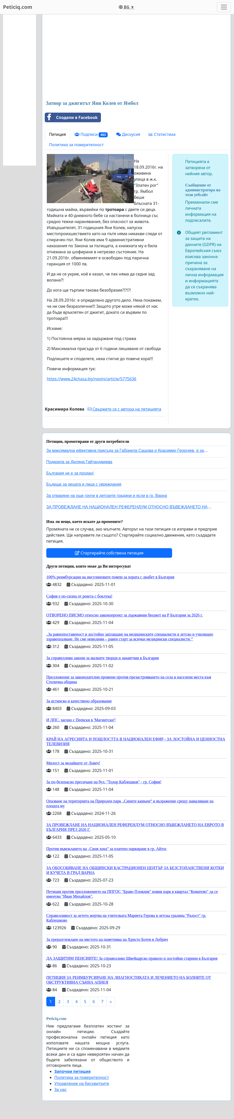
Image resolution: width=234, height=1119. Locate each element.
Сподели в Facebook (71, 117)
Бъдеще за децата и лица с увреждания (83, 484)
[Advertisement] (136, 57)
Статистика (162, 134)
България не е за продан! (70, 473)
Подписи (91, 134)
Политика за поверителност (76, 144)
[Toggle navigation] (224, 7)
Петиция (57, 134)
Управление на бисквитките (81, 1083)
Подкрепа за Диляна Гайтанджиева (79, 462)
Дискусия (128, 134)
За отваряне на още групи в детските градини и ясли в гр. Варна (106, 495)
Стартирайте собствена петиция (109, 553)
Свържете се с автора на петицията (124, 409)
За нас (60, 1089)
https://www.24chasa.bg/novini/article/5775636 (91, 379)
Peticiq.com (17, 7)
